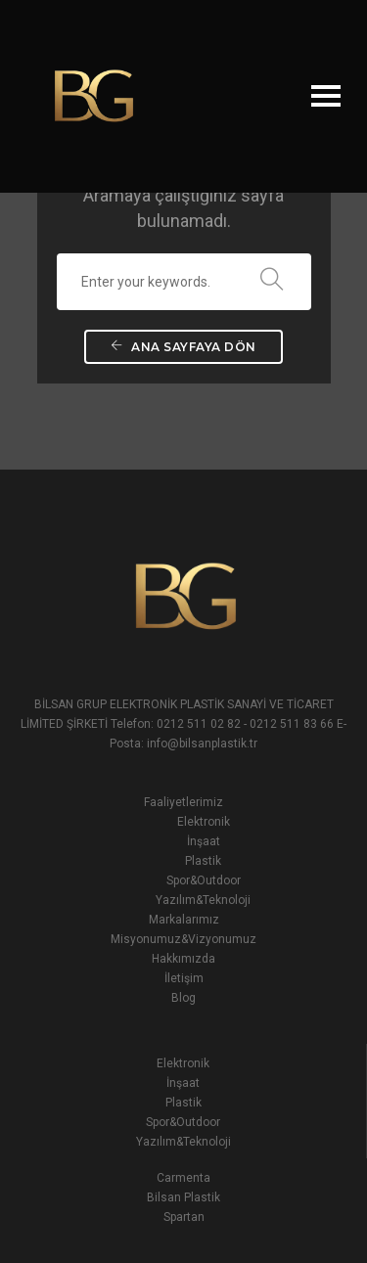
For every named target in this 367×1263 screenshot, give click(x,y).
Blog (183, 998)
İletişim (184, 978)
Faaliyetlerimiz (183, 802)
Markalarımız (184, 919)
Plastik (203, 861)
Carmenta (183, 1178)
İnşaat (203, 841)
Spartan (184, 1217)
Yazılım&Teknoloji (203, 900)
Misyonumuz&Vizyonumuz (183, 939)
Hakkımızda (183, 959)
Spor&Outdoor (203, 880)
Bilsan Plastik (183, 1197)
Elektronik (203, 822)
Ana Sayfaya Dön (183, 346)
